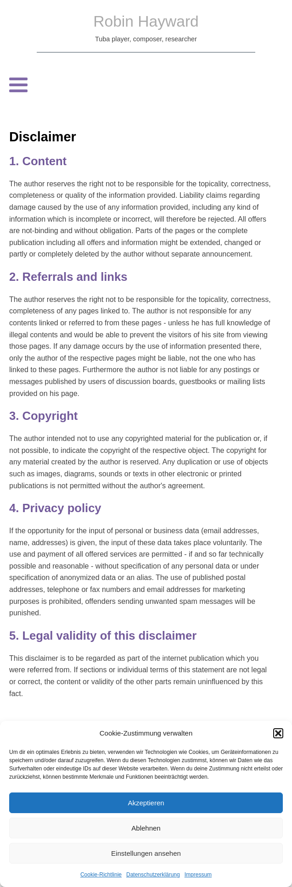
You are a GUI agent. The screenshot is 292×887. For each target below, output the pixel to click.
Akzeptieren (146, 803)
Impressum (198, 874)
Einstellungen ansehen (146, 853)
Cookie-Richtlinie (101, 874)
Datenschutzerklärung (153, 874)
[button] (278, 733)
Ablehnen (145, 828)
